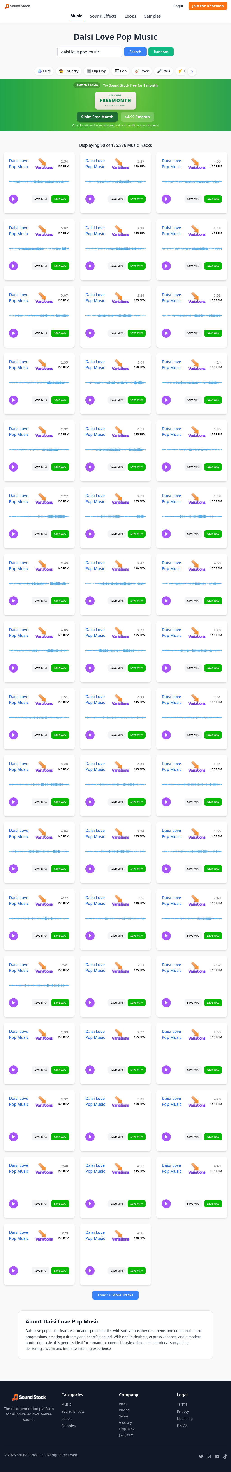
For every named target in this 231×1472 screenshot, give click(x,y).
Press (123, 1403)
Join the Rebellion (208, 5)
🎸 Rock (142, 71)
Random (161, 51)
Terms (182, 1404)
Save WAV (60, 199)
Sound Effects (103, 16)
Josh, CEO (126, 1435)
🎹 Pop (121, 71)
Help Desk (126, 1429)
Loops (130, 16)
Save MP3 (40, 199)
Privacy (183, 1411)
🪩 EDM (44, 71)
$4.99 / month (137, 116)
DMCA (182, 1425)
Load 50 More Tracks (115, 1295)
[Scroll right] (192, 71)
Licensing (185, 1418)
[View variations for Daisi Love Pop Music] (44, 163)
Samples (152, 16)
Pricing (124, 1410)
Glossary (125, 1422)
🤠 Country (68, 71)
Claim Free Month (97, 116)
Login (178, 5)
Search (135, 51)
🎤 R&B (163, 71)
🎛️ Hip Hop (96, 71)
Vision (123, 1416)
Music (76, 15)
